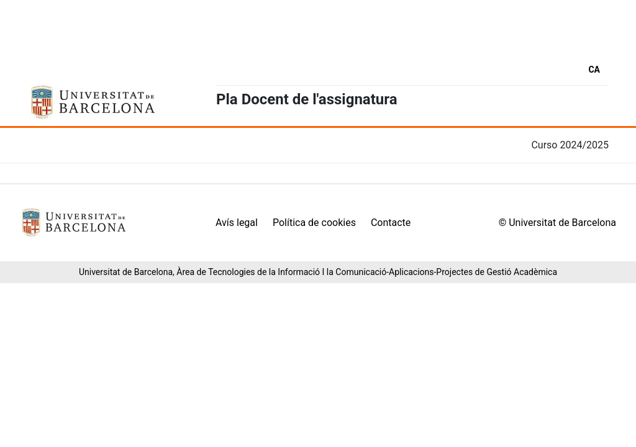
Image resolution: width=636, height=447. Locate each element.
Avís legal (237, 222)
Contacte (391, 222)
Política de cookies (314, 222)
